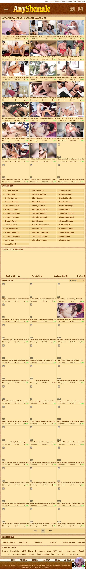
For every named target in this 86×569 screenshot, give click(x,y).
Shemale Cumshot (12, 209)
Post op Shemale (11, 229)
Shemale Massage (66, 221)
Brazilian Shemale (66, 202)
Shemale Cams (71, 1)
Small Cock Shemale (40, 236)
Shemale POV (37, 229)
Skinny (74, 551)
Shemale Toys (64, 240)
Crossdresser (40, 551)
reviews (23, 560)
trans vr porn (48, 1)
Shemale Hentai (38, 190)
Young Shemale (11, 244)
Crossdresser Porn (12, 206)
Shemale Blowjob (11, 202)
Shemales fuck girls (66, 232)
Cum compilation (19, 554)
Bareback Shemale (39, 194)
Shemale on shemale (40, 232)
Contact (46, 560)
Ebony (30, 551)
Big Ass (5, 551)
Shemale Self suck (12, 232)
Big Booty (74, 554)
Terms (35, 560)
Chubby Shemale (38, 206)
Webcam (65, 554)
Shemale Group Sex (66, 213)
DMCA (57, 560)
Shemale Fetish (65, 209)
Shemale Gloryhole (39, 213)
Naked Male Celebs (59, 1)
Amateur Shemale (11, 190)
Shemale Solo (64, 236)
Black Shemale (37, 198)
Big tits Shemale (11, 198)
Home (13, 560)
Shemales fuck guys (12, 236)
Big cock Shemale (66, 194)
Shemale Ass (10, 194)
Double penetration (45, 554)
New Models (8, 537)
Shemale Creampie (66, 206)
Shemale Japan (10, 221)
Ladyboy (62, 551)
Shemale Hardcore (12, 217)
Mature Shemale (11, 225)
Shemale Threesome (39, 240)
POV (55, 551)
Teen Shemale (10, 240)
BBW (24, 551)
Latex (58, 554)
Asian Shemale (65, 190)
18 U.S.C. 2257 (69, 560)
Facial (81, 551)
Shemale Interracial (66, 217)
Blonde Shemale (65, 198)
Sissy (49, 551)
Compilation (15, 551)
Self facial (31, 554)
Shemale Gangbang (12, 213)
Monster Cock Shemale (40, 225)
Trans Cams (81, 1)
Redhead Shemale (66, 229)
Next (50, 531)
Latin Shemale (37, 221)
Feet (68, 551)
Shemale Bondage (39, 202)
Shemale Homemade (40, 217)
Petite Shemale (65, 225)
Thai (9, 554)
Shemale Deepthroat (39, 209)
